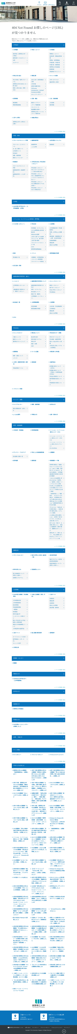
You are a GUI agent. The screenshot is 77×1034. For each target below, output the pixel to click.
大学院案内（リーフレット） (37, 297)
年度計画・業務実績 (55, 64)
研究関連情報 (35, 430)
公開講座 (52, 452)
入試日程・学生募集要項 (56, 306)
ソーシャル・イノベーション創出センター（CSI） (57, 431)
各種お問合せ (35, 117)
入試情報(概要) (35, 302)
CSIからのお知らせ (18, 765)
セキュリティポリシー (37, 94)
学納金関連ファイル (18, 368)
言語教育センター (36, 569)
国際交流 (15, 550)
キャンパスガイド (17, 332)
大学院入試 (16, 647)
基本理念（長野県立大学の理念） (19, 54)
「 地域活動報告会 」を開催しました (57, 829)
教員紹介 (15, 161)
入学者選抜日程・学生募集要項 (56, 228)
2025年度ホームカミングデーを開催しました (20, 725)
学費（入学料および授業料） (56, 233)
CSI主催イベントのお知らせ (20, 877)
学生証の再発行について (56, 376)
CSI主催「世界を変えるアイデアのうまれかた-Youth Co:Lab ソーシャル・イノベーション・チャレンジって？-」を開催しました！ (39, 889)
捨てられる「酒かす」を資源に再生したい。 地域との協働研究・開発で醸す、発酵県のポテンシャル (56, 526)
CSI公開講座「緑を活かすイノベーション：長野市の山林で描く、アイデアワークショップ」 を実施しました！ (57, 863)
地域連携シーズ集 (54, 460)
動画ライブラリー (35, 102)
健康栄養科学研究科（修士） (21, 276)
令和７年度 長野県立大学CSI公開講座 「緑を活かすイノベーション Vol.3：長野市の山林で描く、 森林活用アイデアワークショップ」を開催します (39, 810)
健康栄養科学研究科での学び (37, 286)
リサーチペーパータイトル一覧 (37, 243)
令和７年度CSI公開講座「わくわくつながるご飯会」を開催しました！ (20, 807)
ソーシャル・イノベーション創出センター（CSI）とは (56, 438)
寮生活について (35, 332)
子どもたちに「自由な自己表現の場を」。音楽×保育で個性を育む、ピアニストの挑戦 (56, 510)
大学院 (15, 201)
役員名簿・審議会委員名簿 (56, 57)
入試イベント (16, 632)
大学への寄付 (16, 117)
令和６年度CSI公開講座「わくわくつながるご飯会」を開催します (39, 862)
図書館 (15, 663)
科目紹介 (15, 153)
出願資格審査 (53, 240)
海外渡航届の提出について (56, 379)
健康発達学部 (35, 140)
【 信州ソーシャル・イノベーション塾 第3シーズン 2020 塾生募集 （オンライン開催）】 (57, 983)
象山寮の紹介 (34, 337)
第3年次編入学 (16, 614)
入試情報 (52, 224)
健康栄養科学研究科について (39, 281)
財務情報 (52, 69)
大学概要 (15, 49)
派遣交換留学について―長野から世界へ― (56, 564)
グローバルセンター (18, 555)
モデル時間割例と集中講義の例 (37, 231)
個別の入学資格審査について (19, 625)
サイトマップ (67, 1027)
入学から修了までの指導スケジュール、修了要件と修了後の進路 (37, 238)
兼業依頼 (34, 460)
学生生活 (34, 224)
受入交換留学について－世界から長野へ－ (19, 574)
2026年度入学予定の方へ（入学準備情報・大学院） (20, 207)
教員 (14, 253)
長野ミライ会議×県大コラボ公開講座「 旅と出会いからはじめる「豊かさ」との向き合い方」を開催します (57, 920)
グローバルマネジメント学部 (20, 140)
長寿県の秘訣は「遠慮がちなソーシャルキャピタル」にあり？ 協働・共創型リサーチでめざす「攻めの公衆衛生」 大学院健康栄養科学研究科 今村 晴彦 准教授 (56, 470)
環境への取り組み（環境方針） (19, 88)
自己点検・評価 (17, 265)
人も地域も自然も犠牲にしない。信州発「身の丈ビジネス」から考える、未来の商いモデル (56, 518)
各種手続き (53, 362)
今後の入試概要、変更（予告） (38, 595)
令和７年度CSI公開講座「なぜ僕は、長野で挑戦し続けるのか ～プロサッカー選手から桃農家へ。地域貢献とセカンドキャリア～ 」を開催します (39, 786)
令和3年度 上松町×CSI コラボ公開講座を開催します (57, 965)
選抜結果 (52, 242)
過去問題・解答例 (54, 607)
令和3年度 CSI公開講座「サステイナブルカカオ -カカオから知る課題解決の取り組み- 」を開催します (20, 967)
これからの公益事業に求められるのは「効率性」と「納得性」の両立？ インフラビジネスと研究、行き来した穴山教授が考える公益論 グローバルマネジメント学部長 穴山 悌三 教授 (56, 485)
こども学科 (34, 146)
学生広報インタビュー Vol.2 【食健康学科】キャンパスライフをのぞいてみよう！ (37, 176)
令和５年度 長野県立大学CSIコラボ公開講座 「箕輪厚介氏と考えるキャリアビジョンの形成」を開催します (39, 880)
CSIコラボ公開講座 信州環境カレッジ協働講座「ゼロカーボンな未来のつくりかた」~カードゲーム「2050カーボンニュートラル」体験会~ (39, 841)
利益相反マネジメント (55, 71)
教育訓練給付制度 (54, 253)
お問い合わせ (51, 4)
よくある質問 (16, 414)
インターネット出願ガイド (19, 617)
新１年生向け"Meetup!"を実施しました (20, 918)
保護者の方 (16, 704)
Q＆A (32, 246)
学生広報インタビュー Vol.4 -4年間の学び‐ (37, 188)
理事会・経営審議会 (55, 60)
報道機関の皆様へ (35, 109)
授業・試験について (18, 355)
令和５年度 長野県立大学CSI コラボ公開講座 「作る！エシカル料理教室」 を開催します (20, 887)
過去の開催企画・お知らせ (19, 409)
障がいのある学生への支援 (56, 342)
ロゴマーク (16, 62)
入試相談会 (52, 308)
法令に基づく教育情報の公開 (37, 80)
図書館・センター (18, 658)
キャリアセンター (17, 404)
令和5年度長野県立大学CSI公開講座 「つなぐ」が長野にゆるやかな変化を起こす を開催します (39, 899)
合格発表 (52, 603)
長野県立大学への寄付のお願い (19, 122)
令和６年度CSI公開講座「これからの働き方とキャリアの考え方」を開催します (57, 849)
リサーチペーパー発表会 (37, 261)
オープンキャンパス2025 (19, 636)
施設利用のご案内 (54, 82)
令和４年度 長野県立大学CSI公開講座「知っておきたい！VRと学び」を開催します (57, 938)
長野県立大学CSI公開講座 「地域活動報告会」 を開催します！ (20, 772)
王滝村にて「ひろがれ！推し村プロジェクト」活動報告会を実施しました (39, 919)
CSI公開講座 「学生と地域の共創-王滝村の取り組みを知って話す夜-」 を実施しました (20, 830)
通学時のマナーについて (19, 341)
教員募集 (15, 102)
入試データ (53, 594)
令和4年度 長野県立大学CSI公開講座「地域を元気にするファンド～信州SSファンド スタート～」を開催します (39, 958)
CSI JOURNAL (53, 448)
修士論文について (35, 291)
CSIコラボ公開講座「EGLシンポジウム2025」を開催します (20, 795)
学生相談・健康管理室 (55, 339)
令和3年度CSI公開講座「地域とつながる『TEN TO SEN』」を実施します (57, 957)
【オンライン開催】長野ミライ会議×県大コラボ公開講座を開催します (57, 975)
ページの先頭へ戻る (60, 131)
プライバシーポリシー (37, 754)
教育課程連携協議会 (36, 249)
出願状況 (52, 598)
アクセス (39, 4)
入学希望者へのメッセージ (19, 286)
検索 (60, 3)
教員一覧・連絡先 (35, 294)
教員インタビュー (54, 285)
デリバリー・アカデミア (19, 452)
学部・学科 (16, 135)
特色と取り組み (17, 75)
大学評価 (33, 83)
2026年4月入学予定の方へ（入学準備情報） (19, 679)
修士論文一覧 (16, 302)
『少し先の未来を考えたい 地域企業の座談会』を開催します (20, 982)
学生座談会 (52, 292)
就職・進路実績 (17, 155)
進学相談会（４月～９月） (18, 640)
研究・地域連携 (17, 425)
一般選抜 (15, 609)
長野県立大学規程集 (55, 67)
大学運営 (52, 49)
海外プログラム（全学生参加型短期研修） (56, 560)
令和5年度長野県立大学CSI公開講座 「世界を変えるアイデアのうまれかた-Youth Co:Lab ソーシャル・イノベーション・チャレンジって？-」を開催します (20, 901)
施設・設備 (34, 343)
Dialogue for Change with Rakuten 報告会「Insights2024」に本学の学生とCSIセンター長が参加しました (57, 821)
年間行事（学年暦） (55, 351)
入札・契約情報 (54, 98)
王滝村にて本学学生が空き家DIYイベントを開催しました (57, 897)
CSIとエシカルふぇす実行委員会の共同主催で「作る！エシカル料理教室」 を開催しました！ (57, 880)
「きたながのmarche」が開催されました (57, 909)
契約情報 (52, 104)
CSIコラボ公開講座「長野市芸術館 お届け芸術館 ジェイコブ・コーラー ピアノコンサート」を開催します (39, 820)
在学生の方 (53, 404)
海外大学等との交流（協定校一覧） (39, 556)
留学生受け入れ (17, 569)
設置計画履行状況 (35, 86)
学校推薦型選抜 (17, 607)
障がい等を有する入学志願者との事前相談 (19, 621)
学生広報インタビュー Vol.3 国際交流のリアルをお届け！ (37, 183)
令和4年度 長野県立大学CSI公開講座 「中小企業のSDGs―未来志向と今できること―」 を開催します (20, 929)
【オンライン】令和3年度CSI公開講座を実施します (39, 965)
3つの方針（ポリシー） (19, 224)
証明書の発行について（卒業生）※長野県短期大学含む (56, 372)
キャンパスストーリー (55, 281)
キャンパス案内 (54, 75)
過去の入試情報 (54, 605)
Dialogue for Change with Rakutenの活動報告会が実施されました (57, 870)
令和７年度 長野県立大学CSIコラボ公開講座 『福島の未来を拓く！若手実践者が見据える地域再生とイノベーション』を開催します (20, 786)
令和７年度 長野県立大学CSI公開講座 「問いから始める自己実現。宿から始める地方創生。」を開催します (57, 773)
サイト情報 (16, 750)
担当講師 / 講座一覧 (18, 456)
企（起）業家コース (18, 148)
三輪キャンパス (17, 337)
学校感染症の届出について (56, 383)
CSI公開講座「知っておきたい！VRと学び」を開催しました (39, 938)
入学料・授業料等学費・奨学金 (20, 363)
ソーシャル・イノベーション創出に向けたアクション (56, 444)
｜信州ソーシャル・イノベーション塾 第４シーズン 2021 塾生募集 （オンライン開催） (20, 975)
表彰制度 (34, 362)
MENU (73, 3)
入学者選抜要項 (17, 602)
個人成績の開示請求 (37, 632)
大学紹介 (15, 45)
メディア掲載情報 (35, 104)
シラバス (15, 358)
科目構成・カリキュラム (37, 228)
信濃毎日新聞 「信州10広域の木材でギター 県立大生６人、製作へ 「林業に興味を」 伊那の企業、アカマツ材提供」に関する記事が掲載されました (39, 798)
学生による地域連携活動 (38, 452)
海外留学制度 (53, 555)
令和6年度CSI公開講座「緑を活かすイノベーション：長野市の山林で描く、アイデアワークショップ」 (20, 871)
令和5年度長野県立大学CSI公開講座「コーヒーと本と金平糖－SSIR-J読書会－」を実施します (39, 911)
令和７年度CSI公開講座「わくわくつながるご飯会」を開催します (20, 819)
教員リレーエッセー (18, 157)
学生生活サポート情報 (55, 332)
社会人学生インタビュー (56, 289)
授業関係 (15, 351)
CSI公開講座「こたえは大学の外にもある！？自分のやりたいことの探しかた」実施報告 (39, 950)
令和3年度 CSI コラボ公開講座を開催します (39, 974)
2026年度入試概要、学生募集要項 (20, 595)
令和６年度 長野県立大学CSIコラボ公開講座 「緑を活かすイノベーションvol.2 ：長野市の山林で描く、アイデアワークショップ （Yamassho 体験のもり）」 (20, 852)
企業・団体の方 (54, 414)
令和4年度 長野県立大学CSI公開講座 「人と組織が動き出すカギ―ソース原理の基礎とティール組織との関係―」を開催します (39, 930)
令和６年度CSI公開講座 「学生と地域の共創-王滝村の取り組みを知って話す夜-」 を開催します (39, 831)
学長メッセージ (35, 49)
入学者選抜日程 (17, 600)
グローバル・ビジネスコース (19, 145)
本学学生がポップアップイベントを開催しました (57, 887)
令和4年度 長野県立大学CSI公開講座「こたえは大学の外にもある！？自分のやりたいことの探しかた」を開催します (20, 958)
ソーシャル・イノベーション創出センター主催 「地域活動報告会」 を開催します (20, 839)
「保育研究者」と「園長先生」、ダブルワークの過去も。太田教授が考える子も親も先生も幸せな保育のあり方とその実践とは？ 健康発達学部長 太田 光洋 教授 (56, 499)
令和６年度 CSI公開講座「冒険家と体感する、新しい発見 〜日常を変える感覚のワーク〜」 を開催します (57, 840)
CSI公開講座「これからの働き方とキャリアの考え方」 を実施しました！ (39, 849)
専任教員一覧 (16, 257)
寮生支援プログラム (36, 339)
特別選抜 (15, 611)
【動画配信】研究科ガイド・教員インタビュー (19, 290)
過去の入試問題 (54, 245)
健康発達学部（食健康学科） (19, 170)
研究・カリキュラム (36, 289)
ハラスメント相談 (17, 388)
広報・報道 (34, 98)
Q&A (32, 346)
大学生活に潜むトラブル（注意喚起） (56, 346)
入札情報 (52, 102)
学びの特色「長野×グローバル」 (19, 80)
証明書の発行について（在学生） (55, 367)
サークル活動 (35, 351)
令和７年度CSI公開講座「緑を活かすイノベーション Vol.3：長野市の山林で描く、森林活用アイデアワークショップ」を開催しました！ (57, 797)
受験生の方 (16, 673)
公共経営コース (17, 151)
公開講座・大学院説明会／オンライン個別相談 (37, 258)
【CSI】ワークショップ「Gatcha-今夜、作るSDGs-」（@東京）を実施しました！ (39, 871)
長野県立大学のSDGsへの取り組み (19, 84)
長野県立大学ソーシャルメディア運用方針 (37, 112)
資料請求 (45, 4)
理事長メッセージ (54, 53)
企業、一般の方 (17, 737)
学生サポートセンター (55, 337)
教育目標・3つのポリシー (19, 58)
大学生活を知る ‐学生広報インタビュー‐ (39, 162)
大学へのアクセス (54, 79)
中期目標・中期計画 (55, 62)
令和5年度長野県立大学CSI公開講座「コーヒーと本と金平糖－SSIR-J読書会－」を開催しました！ (20, 911)
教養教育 (52, 144)
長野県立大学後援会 (18, 708)
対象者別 (67, 3)
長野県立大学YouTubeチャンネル (16, 1027)
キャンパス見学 (17, 643)
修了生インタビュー (55, 287)
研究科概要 (34, 306)
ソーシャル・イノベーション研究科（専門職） (26, 219)
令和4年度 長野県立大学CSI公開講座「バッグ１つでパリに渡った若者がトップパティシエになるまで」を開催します (57, 929)
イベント (34, 253)
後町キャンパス (17, 339)
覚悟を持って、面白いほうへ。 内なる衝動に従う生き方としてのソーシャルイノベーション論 (56, 535)
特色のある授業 (35, 234)
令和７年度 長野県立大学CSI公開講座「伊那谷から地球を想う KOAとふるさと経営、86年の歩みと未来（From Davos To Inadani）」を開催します (39, 775)
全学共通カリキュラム (55, 140)
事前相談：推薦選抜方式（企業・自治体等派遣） (56, 237)
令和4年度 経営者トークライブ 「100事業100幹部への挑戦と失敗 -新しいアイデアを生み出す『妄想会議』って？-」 (20, 940)
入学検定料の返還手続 (18, 628)
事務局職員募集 (17, 104)
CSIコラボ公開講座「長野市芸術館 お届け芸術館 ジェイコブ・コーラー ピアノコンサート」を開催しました (57, 808)
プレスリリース (35, 107)
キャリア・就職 (17, 399)
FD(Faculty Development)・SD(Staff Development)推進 (37, 90)
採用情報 (15, 98)
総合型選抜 (16, 605)
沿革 (14, 60)
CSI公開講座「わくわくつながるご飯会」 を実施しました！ (20, 862)
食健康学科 (34, 144)
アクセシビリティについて (56, 754)
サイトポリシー (17, 754)
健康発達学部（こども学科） (19, 175)
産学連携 (15, 460)
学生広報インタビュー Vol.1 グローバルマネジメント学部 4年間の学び (37, 169)
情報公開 (34, 75)
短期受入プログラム (18, 577)
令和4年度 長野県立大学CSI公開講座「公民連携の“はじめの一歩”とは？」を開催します (20, 949)
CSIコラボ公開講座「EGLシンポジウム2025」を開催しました (57, 784)
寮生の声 (33, 341)
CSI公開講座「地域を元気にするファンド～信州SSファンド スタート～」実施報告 (57, 949)
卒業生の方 (34, 414)
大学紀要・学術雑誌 (18, 430)
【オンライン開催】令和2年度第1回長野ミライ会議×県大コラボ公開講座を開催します (39, 982)
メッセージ (16, 281)
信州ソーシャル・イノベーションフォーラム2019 (20, 989)
